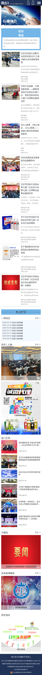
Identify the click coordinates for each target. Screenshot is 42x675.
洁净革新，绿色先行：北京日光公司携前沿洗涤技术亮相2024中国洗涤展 (29, 503)
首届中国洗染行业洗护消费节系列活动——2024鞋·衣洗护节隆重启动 (29, 517)
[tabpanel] (21, 552)
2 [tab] (37, 567)
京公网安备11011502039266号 (21, 672)
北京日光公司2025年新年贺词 (29, 473)
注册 (28, 2)
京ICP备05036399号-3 (21, 669)
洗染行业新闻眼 (12, 322)
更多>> (38, 318)
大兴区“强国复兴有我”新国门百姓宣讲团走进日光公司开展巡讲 (29, 488)
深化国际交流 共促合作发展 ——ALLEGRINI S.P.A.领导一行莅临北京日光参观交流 (29, 444)
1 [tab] (36, 567)
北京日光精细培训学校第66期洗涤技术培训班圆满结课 (29, 458)
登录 (33, 2)
